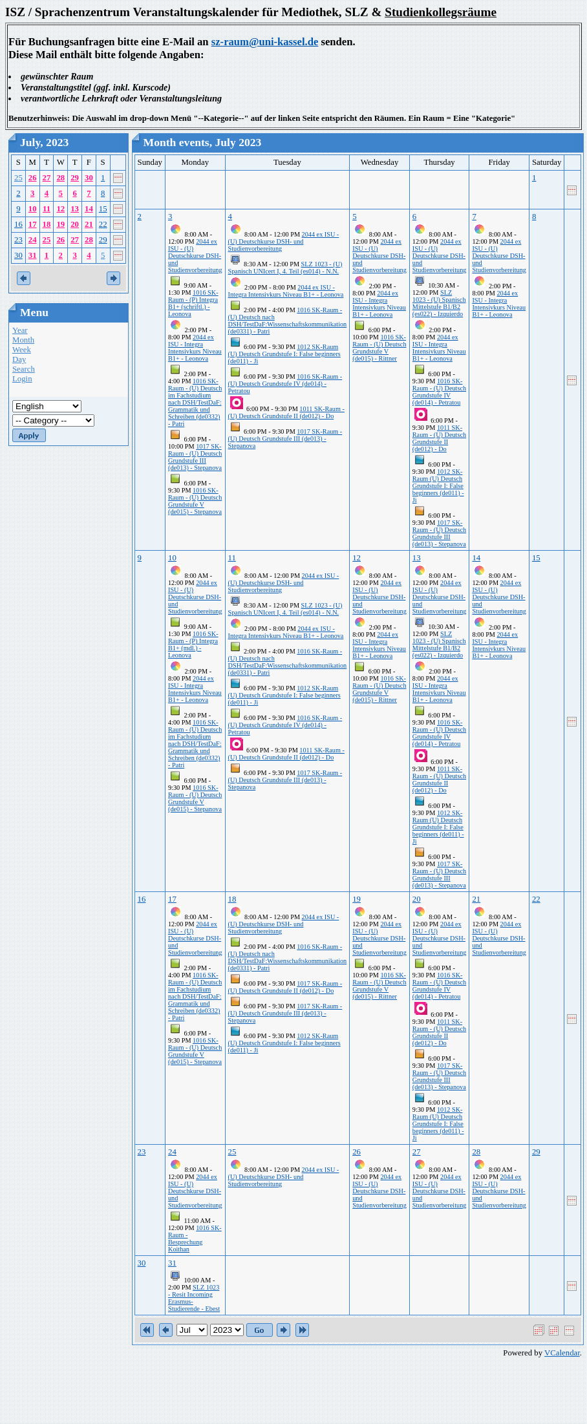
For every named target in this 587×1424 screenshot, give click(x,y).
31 (32, 255)
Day (19, 359)
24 (32, 239)
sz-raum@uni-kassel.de (265, 42)
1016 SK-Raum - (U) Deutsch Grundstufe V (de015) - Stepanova (195, 501)
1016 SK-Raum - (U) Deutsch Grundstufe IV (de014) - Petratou (285, 383)
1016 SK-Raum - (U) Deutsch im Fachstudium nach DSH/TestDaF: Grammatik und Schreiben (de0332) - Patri (195, 402)
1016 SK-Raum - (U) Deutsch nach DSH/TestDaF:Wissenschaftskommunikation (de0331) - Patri (287, 320)
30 (89, 177)
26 (32, 177)
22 (103, 224)
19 (60, 224)
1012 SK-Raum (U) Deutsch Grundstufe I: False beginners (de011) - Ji (284, 354)
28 (60, 177)
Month (23, 340)
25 (18, 177)
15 (103, 208)
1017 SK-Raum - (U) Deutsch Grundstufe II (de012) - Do (285, 987)
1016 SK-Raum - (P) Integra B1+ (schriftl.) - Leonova (193, 303)
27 (47, 177)
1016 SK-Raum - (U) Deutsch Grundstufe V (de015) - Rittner (379, 348)
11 (46, 208)
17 (32, 224)
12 (60, 208)
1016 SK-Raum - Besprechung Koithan (195, 1238)
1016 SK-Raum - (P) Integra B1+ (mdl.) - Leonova (193, 644)
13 (74, 208)
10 (32, 208)
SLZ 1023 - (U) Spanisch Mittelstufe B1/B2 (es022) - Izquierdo (439, 303)
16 (18, 224)
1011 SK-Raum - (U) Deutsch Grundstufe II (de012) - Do (286, 412)
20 (74, 224)
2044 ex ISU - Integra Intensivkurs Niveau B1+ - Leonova (195, 348)
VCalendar (562, 1352)
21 (89, 224)
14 (89, 208)
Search (23, 369)
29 (74, 177)
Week (21, 349)
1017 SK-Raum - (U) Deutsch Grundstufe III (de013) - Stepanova (195, 457)
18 (47, 224)
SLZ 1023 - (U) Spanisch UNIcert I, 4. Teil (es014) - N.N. (285, 267)
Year (20, 330)
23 (18, 239)
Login (22, 378)
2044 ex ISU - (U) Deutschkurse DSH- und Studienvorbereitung (195, 255)
